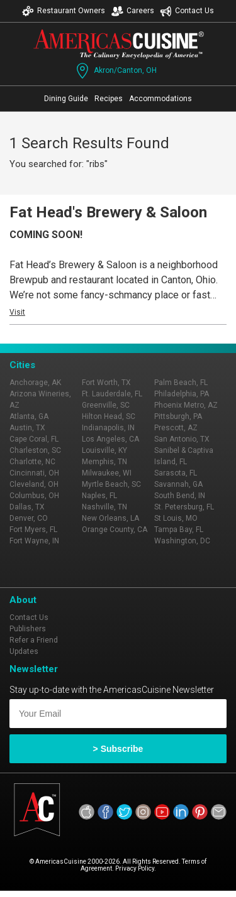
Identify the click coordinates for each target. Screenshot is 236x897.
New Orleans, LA (110, 518)
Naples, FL (99, 495)
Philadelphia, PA (181, 393)
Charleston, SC (35, 450)
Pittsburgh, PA (178, 416)
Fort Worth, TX (106, 382)
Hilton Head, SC (108, 416)
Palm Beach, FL (181, 382)
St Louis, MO (176, 518)
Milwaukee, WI (107, 473)
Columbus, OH (34, 495)
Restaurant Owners (63, 11)
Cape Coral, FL (34, 439)
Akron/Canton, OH (115, 70)
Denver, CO (28, 518)
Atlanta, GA (28, 416)
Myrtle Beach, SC (111, 484)
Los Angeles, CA (110, 439)
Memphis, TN (104, 461)
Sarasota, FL (175, 473)
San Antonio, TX (182, 439)
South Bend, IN (179, 495)
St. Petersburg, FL (184, 507)
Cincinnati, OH (34, 473)
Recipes (108, 98)
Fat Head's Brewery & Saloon (108, 212)
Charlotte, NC (32, 461)
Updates (23, 651)
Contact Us (187, 11)
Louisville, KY (104, 450)
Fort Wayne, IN (34, 540)
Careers (132, 11)
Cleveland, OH (34, 484)
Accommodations (160, 98)
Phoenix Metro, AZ (186, 405)
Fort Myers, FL (33, 529)
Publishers (27, 628)
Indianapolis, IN (108, 427)
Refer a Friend (33, 640)
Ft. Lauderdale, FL (112, 393)
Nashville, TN (104, 507)
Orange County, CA (114, 529)
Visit (17, 312)
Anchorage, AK (35, 382)
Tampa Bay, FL (178, 529)
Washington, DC (182, 540)
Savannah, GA (178, 484)
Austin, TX (27, 427)
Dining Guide (66, 98)
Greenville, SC (106, 405)
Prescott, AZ (176, 427)
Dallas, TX (27, 507)
